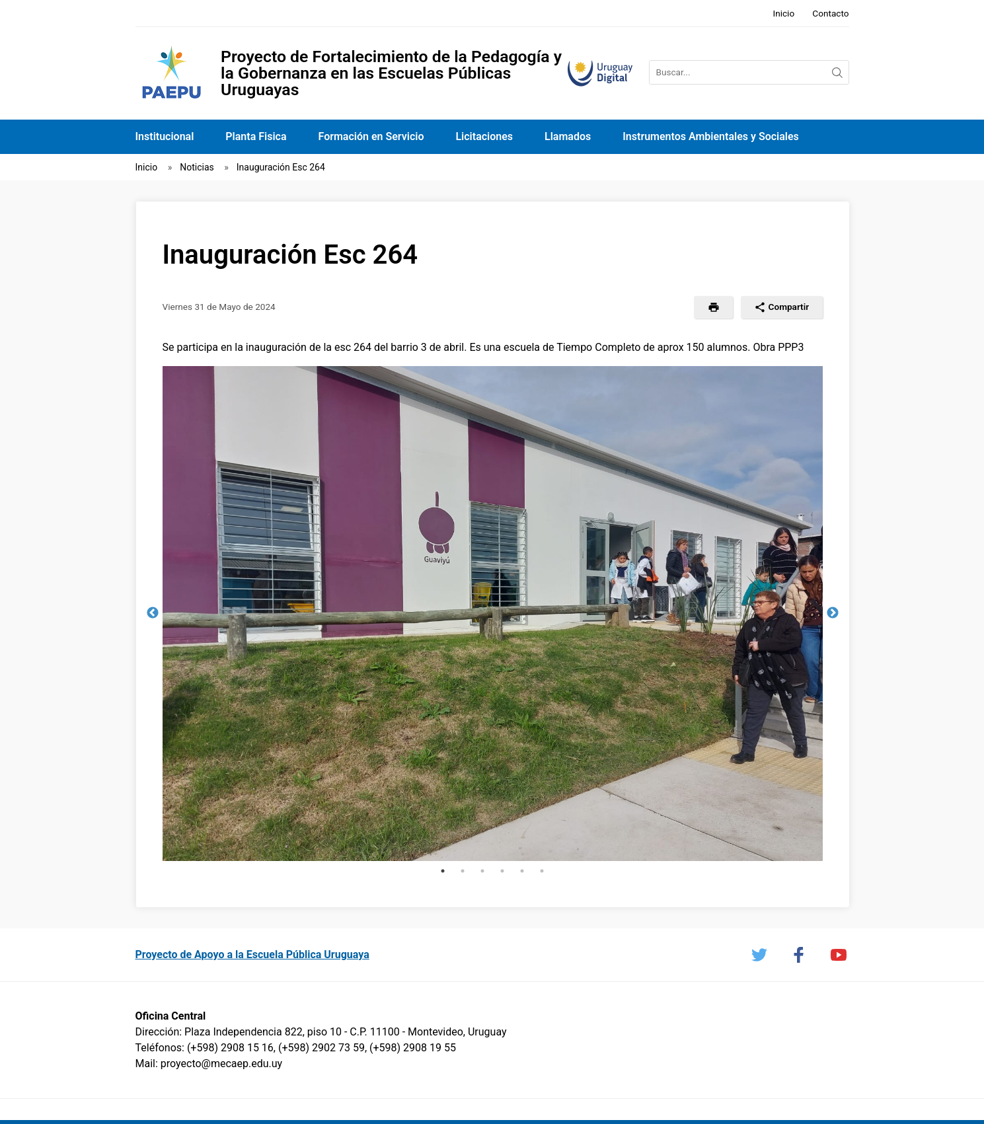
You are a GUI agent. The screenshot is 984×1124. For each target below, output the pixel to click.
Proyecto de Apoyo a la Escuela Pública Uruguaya (252, 954)
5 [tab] (522, 871)
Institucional (164, 136)
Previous (152, 613)
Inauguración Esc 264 (281, 167)
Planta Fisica (255, 136)
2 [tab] (462, 871)
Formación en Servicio (371, 136)
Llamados (568, 136)
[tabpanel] (493, 613)
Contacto (830, 13)
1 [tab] (442, 871)
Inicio (783, 13)
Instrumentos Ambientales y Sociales (711, 136)
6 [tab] (542, 871)
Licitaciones (484, 136)
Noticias (197, 167)
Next (832, 613)
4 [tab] (502, 871)
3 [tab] (482, 871)
